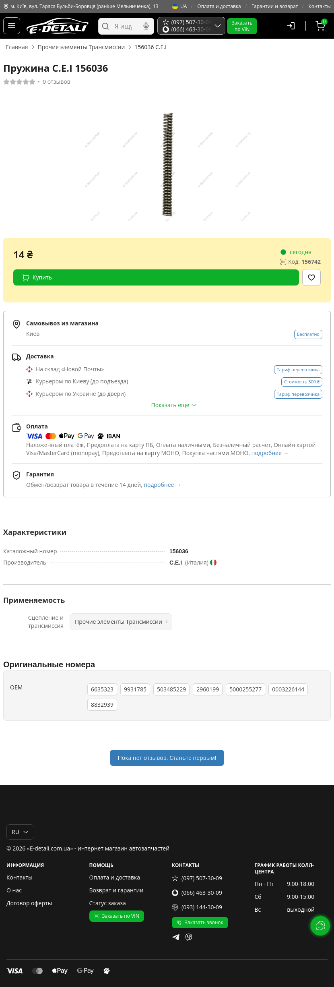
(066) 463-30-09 (197, 892)
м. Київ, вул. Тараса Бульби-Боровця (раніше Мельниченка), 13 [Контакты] (81, 6)
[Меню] (11, 25)
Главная (17, 47)
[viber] (189, 937)
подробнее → (270, 453)
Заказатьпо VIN (242, 26)
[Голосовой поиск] (146, 26)
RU (20, 832)
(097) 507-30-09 (197, 878)
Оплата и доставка (219, 6)
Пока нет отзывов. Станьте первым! (167, 757)
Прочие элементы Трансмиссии (81, 47)
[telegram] (176, 937)
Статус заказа (107, 903)
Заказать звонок (200, 922)
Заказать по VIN (116, 916)
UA (179, 6)
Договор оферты (29, 903)
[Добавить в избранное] (311, 277)
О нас (14, 890)
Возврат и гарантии (116, 890)
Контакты (319, 6)
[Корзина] (321, 26)
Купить (36, 277)
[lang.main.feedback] (320, 925)
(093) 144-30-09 (197, 907)
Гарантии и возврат (275, 6)
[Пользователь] (291, 26)
